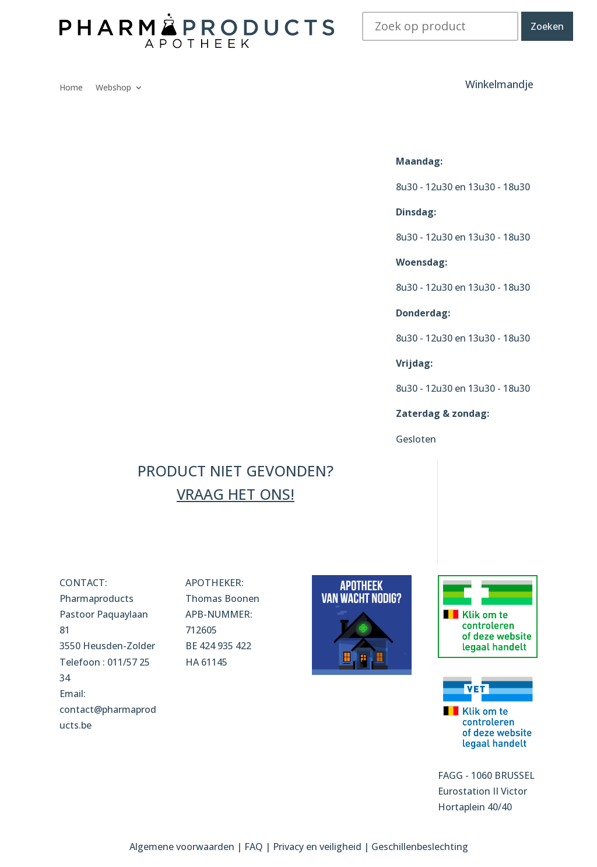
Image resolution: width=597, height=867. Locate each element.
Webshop (113, 88)
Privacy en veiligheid (317, 846)
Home (71, 88)
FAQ (254, 846)
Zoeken (547, 26)
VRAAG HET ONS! (235, 494)
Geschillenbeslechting (419, 846)
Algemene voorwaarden (181, 846)
